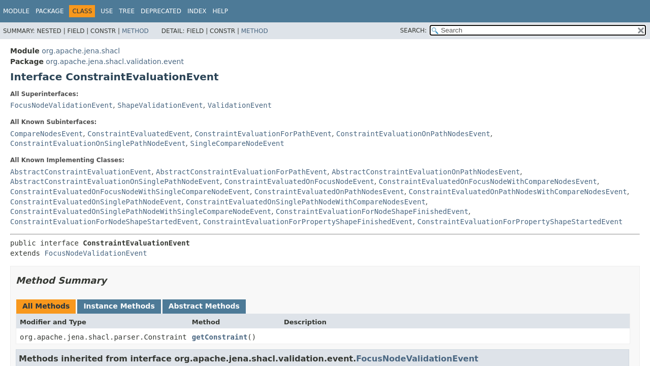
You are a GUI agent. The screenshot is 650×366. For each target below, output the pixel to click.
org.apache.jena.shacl (81, 51)
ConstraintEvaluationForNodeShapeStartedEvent (104, 222)
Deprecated (161, 11)
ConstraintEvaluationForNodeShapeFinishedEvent (372, 211)
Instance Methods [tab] (118, 306)
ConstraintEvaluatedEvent (138, 134)
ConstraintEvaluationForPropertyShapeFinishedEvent (308, 222)
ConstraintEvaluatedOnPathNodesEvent (329, 192)
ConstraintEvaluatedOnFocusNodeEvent (299, 181)
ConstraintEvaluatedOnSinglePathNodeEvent (95, 202)
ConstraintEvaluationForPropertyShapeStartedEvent (520, 222)
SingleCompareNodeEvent (237, 143)
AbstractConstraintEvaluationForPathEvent (241, 172)
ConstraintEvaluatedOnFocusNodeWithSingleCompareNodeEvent (130, 192)
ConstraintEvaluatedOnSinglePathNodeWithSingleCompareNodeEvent (140, 211)
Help (220, 11)
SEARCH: (413, 30)
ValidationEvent (240, 105)
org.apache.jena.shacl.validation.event (115, 61)
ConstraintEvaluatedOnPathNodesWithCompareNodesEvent (518, 192)
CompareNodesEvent (46, 134)
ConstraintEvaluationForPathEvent (263, 134)
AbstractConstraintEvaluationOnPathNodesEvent (426, 172)
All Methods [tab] (46, 306)
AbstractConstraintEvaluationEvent (80, 172)
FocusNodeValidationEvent (61, 105)
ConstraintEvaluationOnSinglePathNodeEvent (98, 143)
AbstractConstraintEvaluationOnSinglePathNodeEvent (115, 181)
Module (16, 11)
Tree (127, 11)
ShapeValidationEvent (160, 105)
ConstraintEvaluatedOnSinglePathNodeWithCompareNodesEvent (306, 202)
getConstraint (220, 337)
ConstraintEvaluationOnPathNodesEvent (413, 134)
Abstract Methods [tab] (204, 306)
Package (49, 11)
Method (135, 31)
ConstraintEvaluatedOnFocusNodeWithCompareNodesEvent (488, 181)
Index (197, 11)
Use (107, 11)
